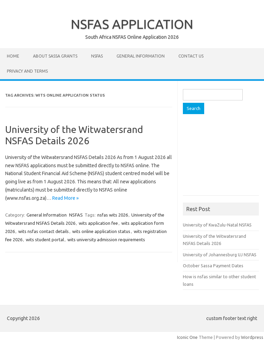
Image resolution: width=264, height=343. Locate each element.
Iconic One (187, 337)
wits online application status (101, 231)
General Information (141, 56)
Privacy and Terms (27, 71)
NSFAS (97, 56)
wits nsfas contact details (43, 231)
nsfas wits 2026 (112, 214)
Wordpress (252, 337)
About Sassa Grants (55, 56)
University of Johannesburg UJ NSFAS (219, 254)
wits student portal (45, 239)
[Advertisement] (223, 157)
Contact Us (191, 56)
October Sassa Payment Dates (213, 265)
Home (13, 56)
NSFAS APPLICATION (132, 24)
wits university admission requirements (106, 239)
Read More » (65, 198)
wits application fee (98, 223)
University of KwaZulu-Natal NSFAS (217, 224)
